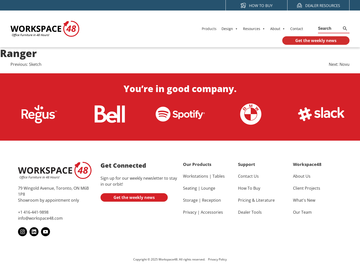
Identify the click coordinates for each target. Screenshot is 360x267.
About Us (301, 176)
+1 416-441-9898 (33, 212)
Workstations (195, 176)
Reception (211, 200)
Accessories (212, 212)
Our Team (302, 212)
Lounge (208, 188)
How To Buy (249, 188)
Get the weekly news (134, 197)
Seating (190, 188)
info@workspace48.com (40, 218)
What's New (304, 200)
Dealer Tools (250, 212)
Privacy (189, 212)
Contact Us (248, 176)
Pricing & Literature (256, 200)
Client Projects (306, 188)
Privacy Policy (217, 259)
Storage (190, 200)
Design (230, 29)
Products (209, 28)
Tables (218, 176)
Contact (296, 28)
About (277, 29)
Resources (254, 29)
